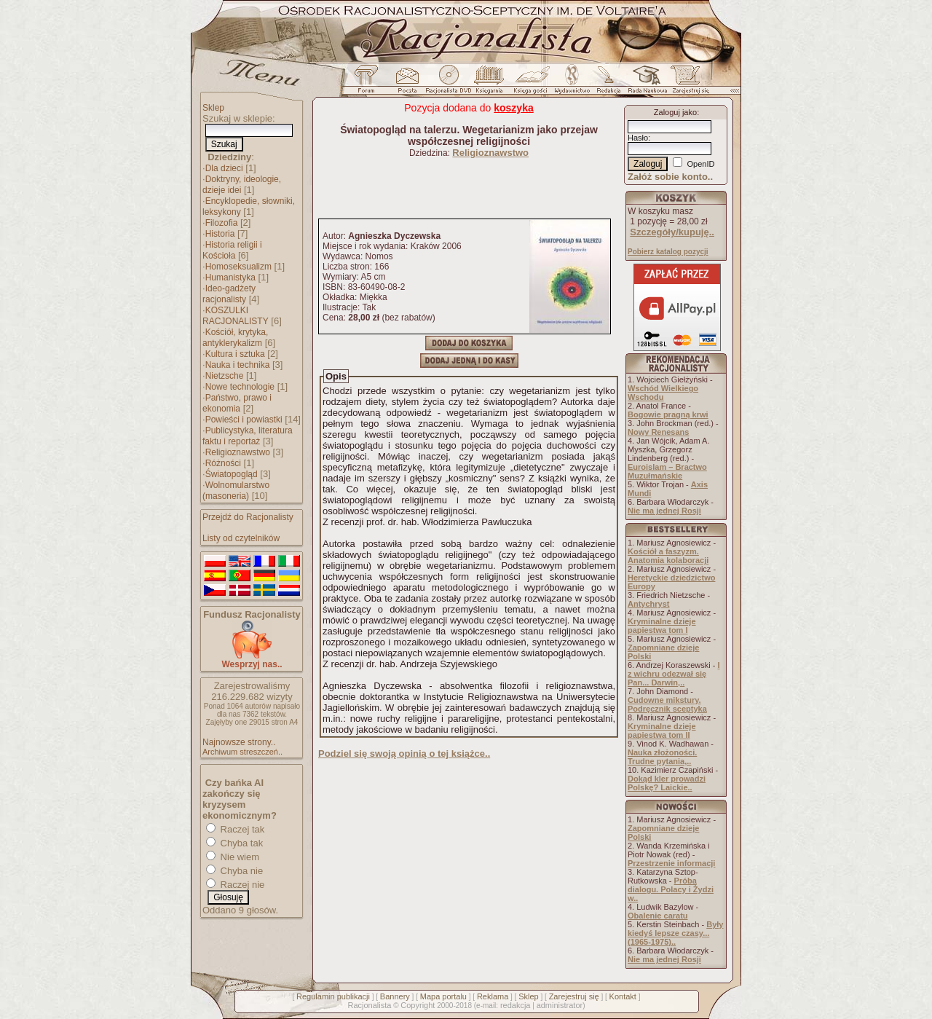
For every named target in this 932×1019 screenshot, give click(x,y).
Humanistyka (230, 277)
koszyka (513, 108)
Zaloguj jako (675, 112)
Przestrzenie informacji (671, 863)
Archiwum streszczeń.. (242, 751)
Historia (220, 234)
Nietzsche (224, 376)
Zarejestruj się (574, 996)
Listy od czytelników (241, 538)
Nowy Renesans (658, 432)
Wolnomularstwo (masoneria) (235, 490)
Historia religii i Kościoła (232, 250)
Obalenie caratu (658, 915)
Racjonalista (369, 1005)
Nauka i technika (237, 365)
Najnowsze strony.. (238, 742)
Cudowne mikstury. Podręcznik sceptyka (667, 704)
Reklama (492, 996)
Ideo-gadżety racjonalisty (229, 293)
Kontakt (622, 996)
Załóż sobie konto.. (670, 176)
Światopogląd (231, 474)
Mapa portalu (443, 996)
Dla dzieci (224, 168)
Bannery (395, 996)
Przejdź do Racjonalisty (247, 517)
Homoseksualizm (238, 266)
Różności (223, 463)
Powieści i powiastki (244, 419)
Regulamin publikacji (333, 996)
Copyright (417, 1005)
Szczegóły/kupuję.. (672, 232)
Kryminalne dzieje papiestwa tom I (662, 625)
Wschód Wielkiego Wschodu (663, 392)
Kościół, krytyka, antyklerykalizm (235, 337)
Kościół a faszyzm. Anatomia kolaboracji (668, 555)
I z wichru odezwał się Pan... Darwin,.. (674, 674)
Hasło (638, 137)
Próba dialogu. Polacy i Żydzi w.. (671, 889)
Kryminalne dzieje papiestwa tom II (662, 730)
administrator (560, 1005)
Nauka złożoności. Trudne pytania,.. (662, 757)
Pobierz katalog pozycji (668, 252)
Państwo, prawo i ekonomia (237, 403)
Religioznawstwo (237, 452)
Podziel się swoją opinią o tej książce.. (404, 753)
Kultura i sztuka (235, 354)
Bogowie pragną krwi (668, 414)
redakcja (515, 1005)
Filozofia (221, 223)
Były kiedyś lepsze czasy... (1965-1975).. (675, 933)
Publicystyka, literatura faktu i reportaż (247, 435)
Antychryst (648, 603)
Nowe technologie (240, 387)
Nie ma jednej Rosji (664, 510)
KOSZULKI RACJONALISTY (235, 315)
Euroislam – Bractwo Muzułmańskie (667, 471)
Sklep (213, 108)
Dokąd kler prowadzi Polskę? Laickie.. (667, 783)
